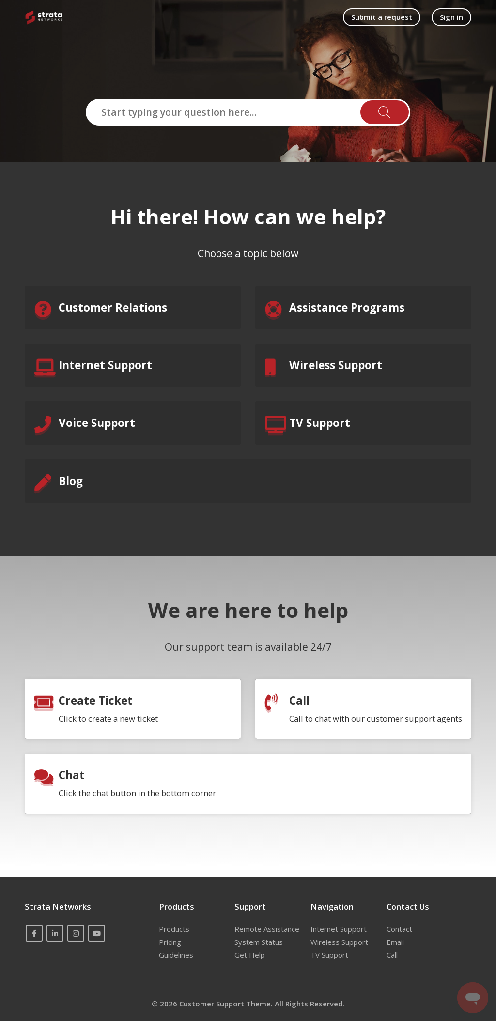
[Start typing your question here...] (248, 112)
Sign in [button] (451, 17)
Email (395, 942)
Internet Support (338, 929)
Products (174, 929)
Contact (399, 929)
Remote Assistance (266, 929)
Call (392, 954)
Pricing (170, 942)
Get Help (249, 954)
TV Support (329, 954)
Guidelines (176, 954)
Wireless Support (339, 942)
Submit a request (381, 17)
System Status (258, 942)
